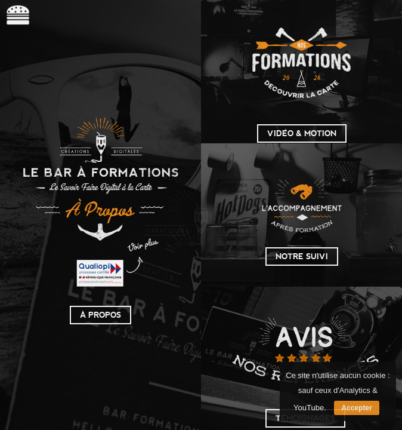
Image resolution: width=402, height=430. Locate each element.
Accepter (356, 408)
